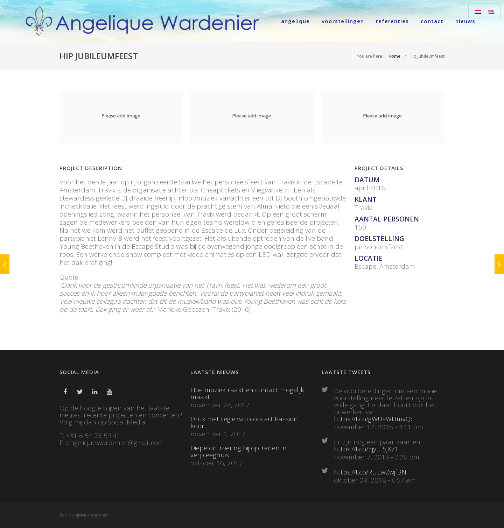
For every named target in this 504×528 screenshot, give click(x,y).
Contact (432, 20)
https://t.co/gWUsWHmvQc (374, 418)
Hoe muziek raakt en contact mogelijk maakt (247, 393)
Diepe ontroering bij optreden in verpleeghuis (238, 451)
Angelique (295, 20)
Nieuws (465, 20)
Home (394, 56)
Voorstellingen (343, 20)
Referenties (392, 20)
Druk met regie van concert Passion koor (244, 422)
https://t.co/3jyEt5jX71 (366, 448)
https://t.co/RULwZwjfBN (370, 472)
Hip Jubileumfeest (427, 56)
